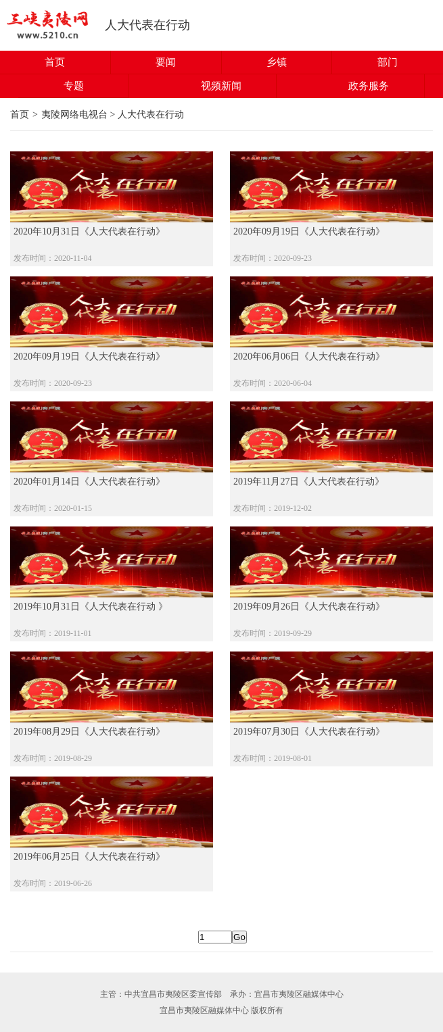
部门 (387, 62)
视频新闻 (221, 85)
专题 (74, 85)
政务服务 (368, 85)
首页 (55, 62)
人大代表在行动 (147, 25)
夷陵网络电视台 (74, 114)
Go (239, 937)
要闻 (166, 62)
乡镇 (276, 62)
